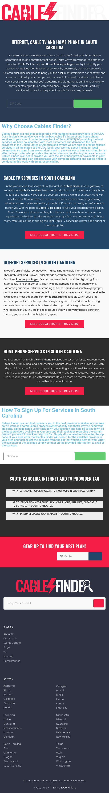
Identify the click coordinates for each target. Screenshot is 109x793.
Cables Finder (72, 186)
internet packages (52, 297)
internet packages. (27, 279)
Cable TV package (50, 208)
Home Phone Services (49, 359)
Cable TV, (24, 64)
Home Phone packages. (60, 64)
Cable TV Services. (30, 190)
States (8, 679)
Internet (72, 136)
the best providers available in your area (26, 431)
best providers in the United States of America (49, 143)
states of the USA (35, 147)
